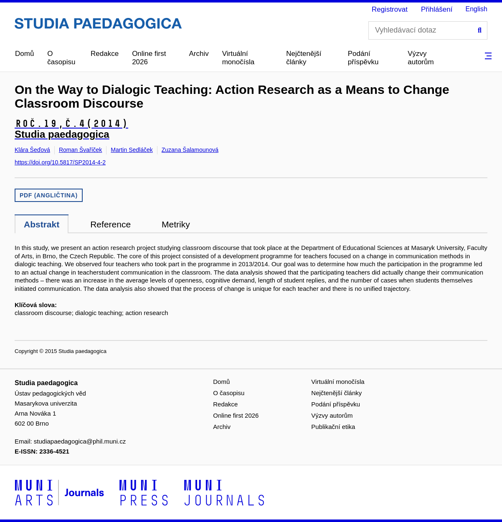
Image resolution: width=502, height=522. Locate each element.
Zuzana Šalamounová (190, 149)
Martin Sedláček (131, 149)
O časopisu (61, 58)
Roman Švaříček (80, 149)
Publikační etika (333, 426)
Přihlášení (437, 9)
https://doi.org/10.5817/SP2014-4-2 (60, 162)
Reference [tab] (110, 224)
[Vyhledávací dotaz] (427, 30)
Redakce (105, 54)
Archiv (198, 54)
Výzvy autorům (421, 58)
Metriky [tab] (176, 224)
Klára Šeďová (32, 149)
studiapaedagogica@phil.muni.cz (80, 441)
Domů (24, 54)
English (476, 9)
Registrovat (390, 9)
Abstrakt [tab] (41, 224)
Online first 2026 (149, 58)
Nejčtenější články (303, 58)
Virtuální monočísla (238, 58)
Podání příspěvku (363, 58)
